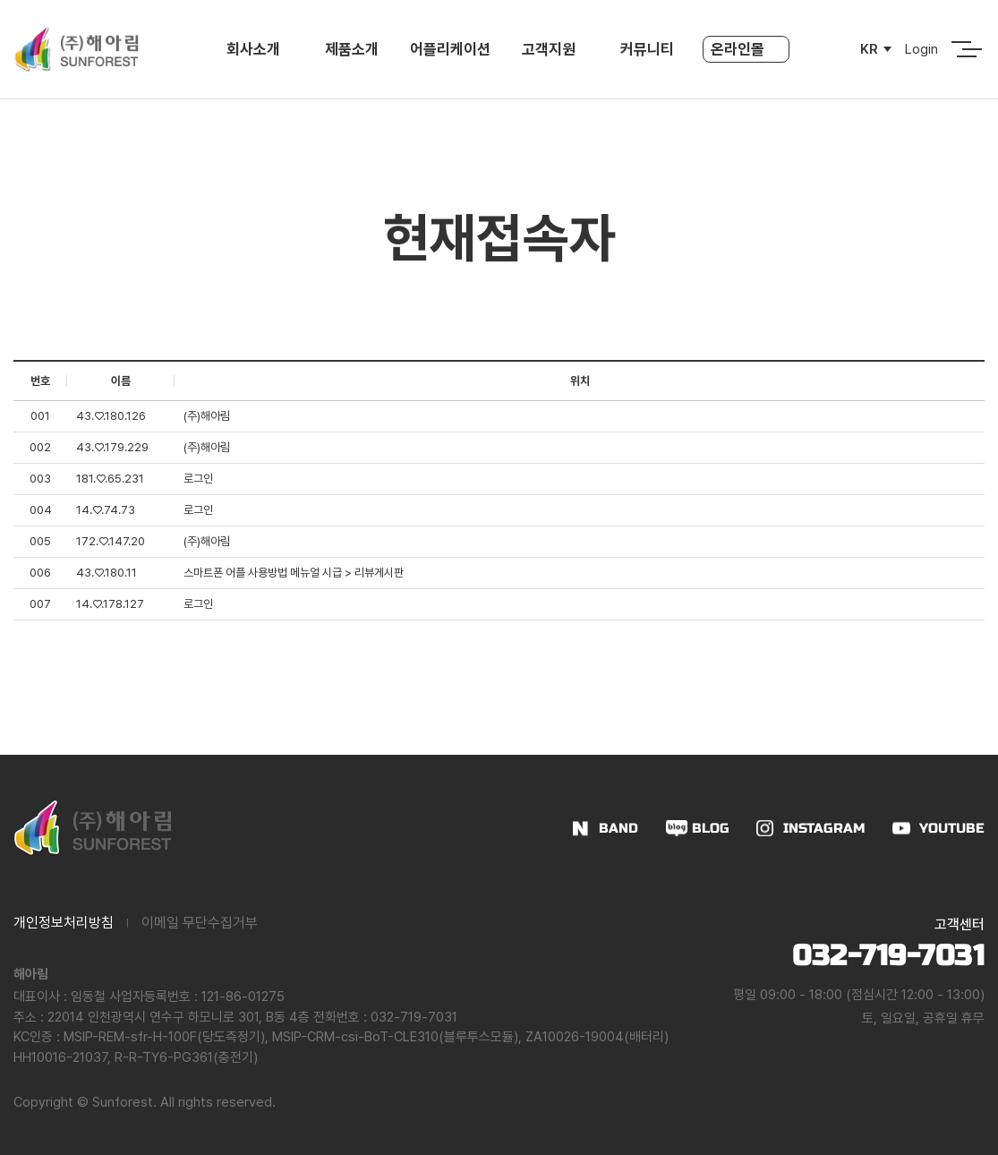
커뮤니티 (647, 49)
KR (869, 49)
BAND (618, 828)
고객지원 (549, 49)
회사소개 (253, 49)
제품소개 (352, 49)
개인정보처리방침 (63, 922)
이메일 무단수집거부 (199, 922)
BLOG (710, 828)
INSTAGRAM (824, 828)
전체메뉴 (961, 49)
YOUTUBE (952, 828)
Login (921, 49)
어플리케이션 (450, 49)
